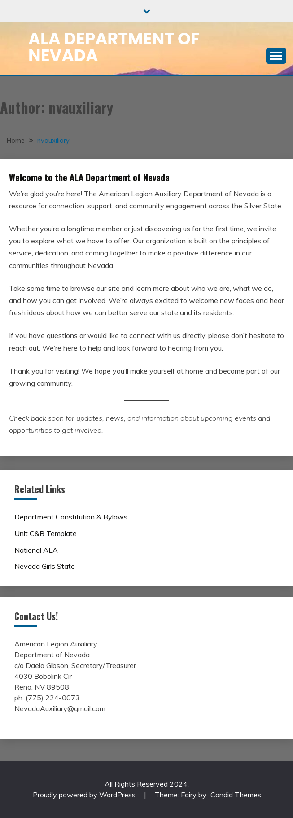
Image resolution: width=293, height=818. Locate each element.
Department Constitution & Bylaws (70, 516)
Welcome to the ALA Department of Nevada (89, 177)
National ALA (36, 549)
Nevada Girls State (44, 566)
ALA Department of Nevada (114, 47)
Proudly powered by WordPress (85, 794)
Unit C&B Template (45, 533)
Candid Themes (235, 794)
